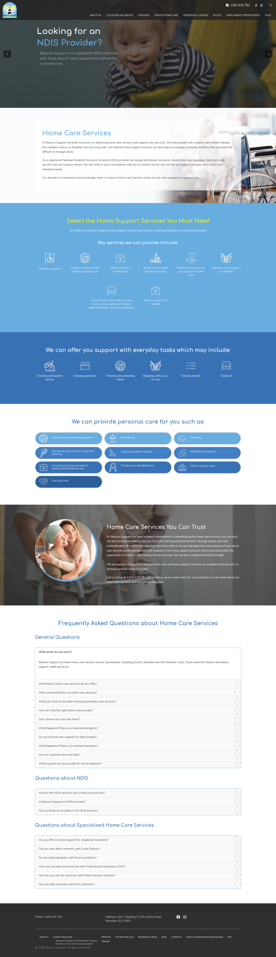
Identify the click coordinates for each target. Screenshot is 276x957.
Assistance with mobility (136, 451)
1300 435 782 (240, 5)
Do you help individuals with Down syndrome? (140, 857)
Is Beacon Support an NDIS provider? (140, 801)
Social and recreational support (72, 437)
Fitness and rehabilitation (137, 465)
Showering (127, 437)
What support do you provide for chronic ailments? (140, 763)
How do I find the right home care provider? (140, 710)
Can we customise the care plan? (140, 754)
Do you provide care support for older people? (140, 737)
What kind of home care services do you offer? (140, 683)
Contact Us (176, 937)
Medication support (203, 451)
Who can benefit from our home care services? (140, 692)
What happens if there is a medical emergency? (140, 728)
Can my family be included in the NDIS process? (140, 810)
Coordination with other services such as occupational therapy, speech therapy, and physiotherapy (112, 304)
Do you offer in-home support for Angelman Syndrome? (140, 840)
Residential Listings (147, 937)
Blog (164, 937)
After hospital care (202, 466)
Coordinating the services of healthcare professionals (70, 467)
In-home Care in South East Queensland (74, 944)
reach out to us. (59, 667)
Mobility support (50, 268)
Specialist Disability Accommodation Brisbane (76, 940)
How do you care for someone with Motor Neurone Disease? (140, 875)
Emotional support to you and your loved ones (191, 271)
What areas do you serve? (140, 652)
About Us (44, 937)
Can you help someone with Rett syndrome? (140, 884)
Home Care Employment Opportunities (204, 937)
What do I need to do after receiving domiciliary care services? (140, 701)
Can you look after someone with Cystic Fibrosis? (140, 848)
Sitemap (106, 941)
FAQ (229, 937)
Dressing (196, 437)
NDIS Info (106, 937)
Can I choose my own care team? (140, 719)
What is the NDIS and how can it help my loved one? (140, 793)
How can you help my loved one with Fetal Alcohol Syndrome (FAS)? (140, 866)
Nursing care (60, 480)
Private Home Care (125, 937)
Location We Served (62, 937)
